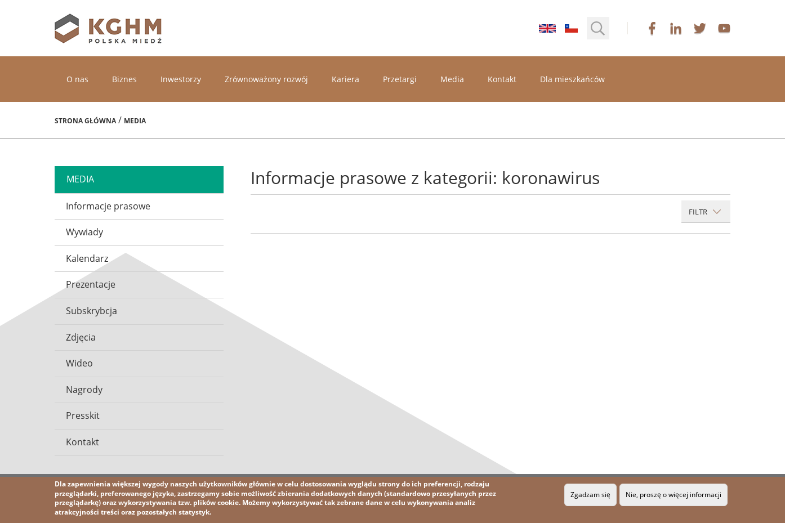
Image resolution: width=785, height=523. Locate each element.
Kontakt (502, 79)
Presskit (83, 415)
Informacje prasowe (108, 206)
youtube (724, 28)
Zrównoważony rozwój (266, 79)
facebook (652, 28)
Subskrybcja (91, 311)
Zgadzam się (590, 494)
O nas (77, 79)
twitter (700, 28)
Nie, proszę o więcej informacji (673, 494)
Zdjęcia (81, 337)
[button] (598, 28)
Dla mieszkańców (572, 79)
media (80, 179)
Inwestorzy (180, 79)
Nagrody (84, 389)
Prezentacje (90, 284)
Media (452, 79)
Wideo (79, 363)
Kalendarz (87, 258)
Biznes (124, 79)
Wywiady (84, 232)
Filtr (705, 212)
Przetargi (400, 79)
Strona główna (85, 121)
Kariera (345, 79)
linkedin (676, 28)
